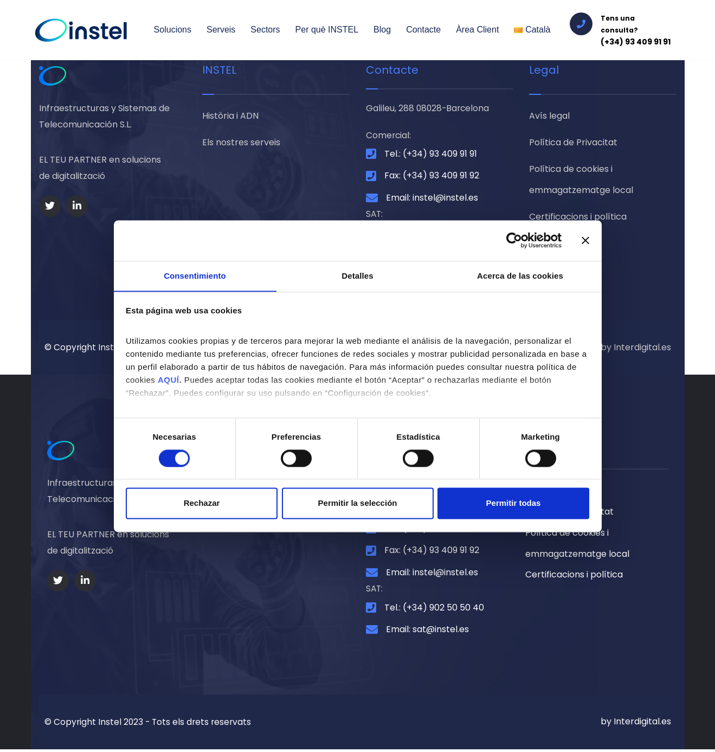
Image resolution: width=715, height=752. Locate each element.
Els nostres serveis (241, 143)
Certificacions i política (578, 219)
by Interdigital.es (636, 348)
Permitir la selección (357, 503)
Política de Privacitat (573, 143)
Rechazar (202, 503)
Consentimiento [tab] (195, 275)
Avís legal (549, 116)
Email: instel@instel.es (432, 198)
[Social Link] (50, 206)
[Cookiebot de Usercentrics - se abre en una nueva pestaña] (514, 240)
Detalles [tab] (357, 275)
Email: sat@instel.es (427, 632)
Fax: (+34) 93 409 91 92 (431, 176)
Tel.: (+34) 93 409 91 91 (430, 155)
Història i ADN (230, 116)
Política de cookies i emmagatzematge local (581, 181)
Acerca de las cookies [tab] (520, 275)
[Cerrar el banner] (585, 240)
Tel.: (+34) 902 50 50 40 (434, 610)
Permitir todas (513, 503)
